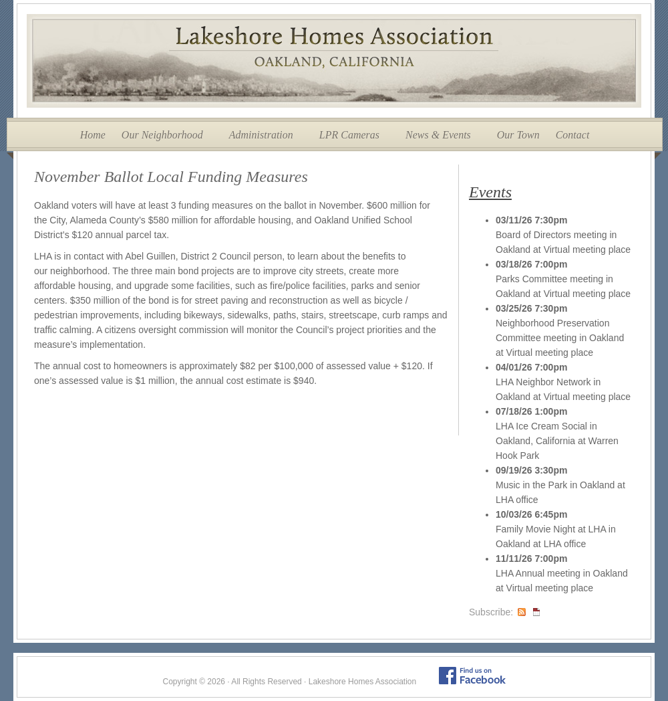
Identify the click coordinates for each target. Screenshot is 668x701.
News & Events (438, 134)
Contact (573, 134)
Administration (261, 134)
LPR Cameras (349, 134)
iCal (536, 612)
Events (490, 192)
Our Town (518, 134)
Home (93, 134)
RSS (522, 612)
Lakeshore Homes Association (334, 61)
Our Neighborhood (162, 134)
